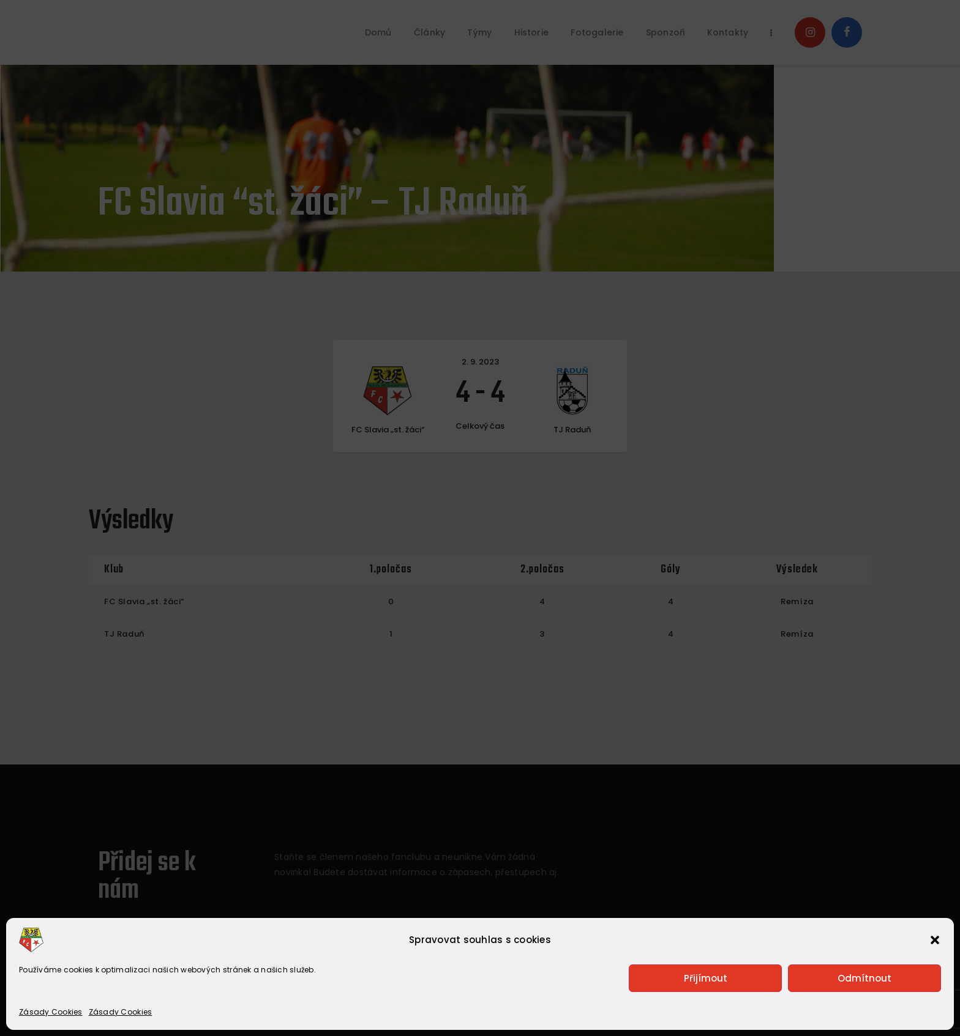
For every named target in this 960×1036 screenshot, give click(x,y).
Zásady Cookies (51, 1012)
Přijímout (705, 978)
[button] (935, 940)
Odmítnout (864, 978)
